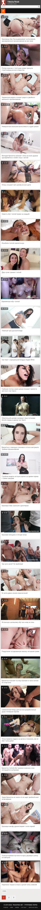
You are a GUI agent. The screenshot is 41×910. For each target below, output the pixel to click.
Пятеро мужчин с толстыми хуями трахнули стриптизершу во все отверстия (17, 69)
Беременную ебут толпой (11, 301)
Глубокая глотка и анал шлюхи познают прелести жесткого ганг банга (19, 390)
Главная (5, 907)
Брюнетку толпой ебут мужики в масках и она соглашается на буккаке (18, 769)
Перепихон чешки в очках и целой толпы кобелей (19, 885)
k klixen (4, 891)
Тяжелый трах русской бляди (12, 331)
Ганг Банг (24, 907)
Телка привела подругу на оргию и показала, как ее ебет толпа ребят (20, 740)
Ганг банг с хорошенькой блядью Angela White (18, 360)
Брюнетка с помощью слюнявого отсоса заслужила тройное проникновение (20, 448)
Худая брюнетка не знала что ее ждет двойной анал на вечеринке (20, 798)
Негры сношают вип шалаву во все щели (16, 185)
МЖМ (11, 907)
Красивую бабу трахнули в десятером (15, 506)
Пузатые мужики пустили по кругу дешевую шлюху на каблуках (20, 856)
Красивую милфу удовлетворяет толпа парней (18, 826)
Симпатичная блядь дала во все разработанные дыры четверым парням (19, 711)
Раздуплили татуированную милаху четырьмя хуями (20, 651)
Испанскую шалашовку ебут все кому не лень (18, 622)
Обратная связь (33, 907)
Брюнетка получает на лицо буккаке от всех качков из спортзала (20, 681)
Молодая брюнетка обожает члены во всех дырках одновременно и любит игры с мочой (20, 157)
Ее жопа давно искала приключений (15, 593)
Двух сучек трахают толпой (11, 272)
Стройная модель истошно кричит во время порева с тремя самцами (20, 477)
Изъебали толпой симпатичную (13, 243)
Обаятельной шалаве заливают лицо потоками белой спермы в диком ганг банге (18, 419)
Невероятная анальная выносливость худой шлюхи (20, 127)
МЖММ (17, 907)
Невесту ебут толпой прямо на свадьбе (16, 214)
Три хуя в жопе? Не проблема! (12, 564)
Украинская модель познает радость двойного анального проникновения (18, 98)
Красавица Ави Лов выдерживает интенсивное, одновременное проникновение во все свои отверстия (19, 40)
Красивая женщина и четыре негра (14, 535)
